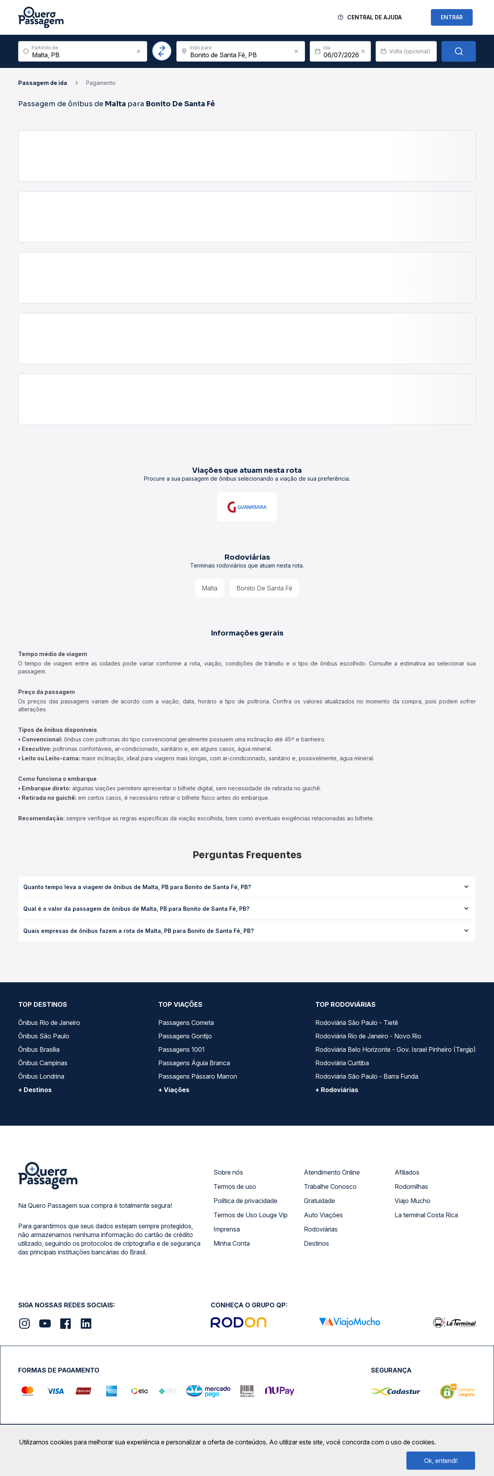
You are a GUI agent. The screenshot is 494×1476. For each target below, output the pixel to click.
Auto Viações (323, 1215)
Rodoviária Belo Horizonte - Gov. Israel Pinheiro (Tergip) (395, 1049)
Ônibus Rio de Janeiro (49, 1023)
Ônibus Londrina (41, 1076)
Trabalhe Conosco (330, 1186)
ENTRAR (452, 17)
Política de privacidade (245, 1201)
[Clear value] (363, 51)
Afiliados (407, 1172)
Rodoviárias (321, 1229)
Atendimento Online (332, 1172)
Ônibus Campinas (42, 1063)
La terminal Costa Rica (426, 1215)
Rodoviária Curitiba (342, 1063)
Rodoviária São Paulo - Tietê (356, 1023)
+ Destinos (35, 1090)
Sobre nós (228, 1172)
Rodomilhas (411, 1186)
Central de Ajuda (374, 17)
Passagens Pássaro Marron (197, 1076)
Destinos (316, 1243)
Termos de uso (234, 1186)
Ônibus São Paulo (43, 1036)
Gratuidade (319, 1201)
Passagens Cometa (186, 1023)
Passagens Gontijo (185, 1036)
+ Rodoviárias (336, 1090)
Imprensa (226, 1229)
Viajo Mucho (412, 1201)
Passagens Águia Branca (194, 1063)
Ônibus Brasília (39, 1049)
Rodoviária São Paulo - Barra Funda (366, 1076)
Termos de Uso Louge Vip (250, 1215)
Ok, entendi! (441, 1461)
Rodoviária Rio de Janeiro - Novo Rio (368, 1036)
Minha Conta (231, 1243)
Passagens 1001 (181, 1049)
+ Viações (173, 1090)
